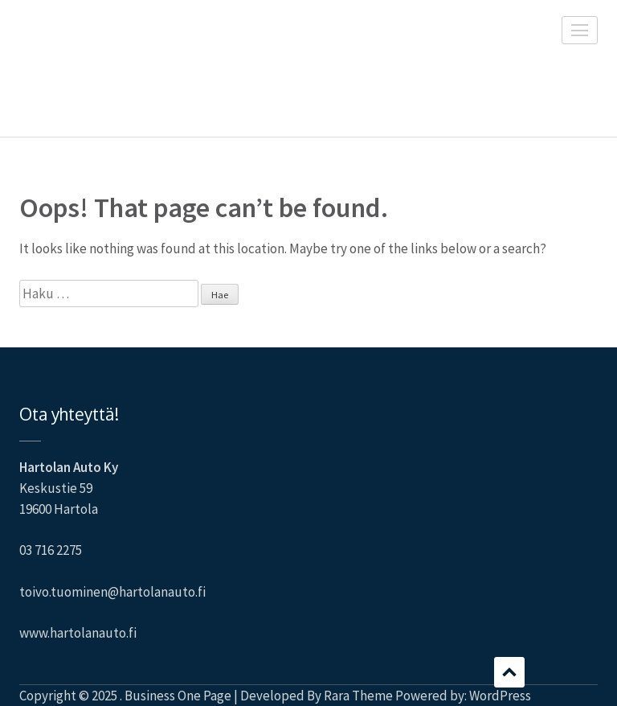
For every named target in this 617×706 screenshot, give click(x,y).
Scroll (509, 672)
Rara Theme (358, 695)
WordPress (500, 695)
